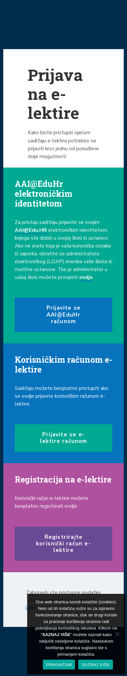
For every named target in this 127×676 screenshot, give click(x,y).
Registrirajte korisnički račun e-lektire (63, 543)
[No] (117, 634)
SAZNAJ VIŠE (96, 664)
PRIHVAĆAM (59, 664)
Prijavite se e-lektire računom (63, 438)
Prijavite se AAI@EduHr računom (63, 314)
